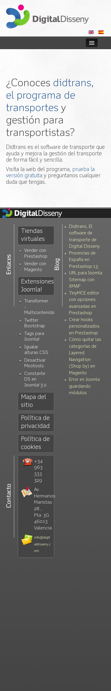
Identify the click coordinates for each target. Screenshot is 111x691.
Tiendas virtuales (33, 235)
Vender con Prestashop (35, 254)
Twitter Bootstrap (34, 323)
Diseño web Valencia (47, 16)
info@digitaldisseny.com (42, 544)
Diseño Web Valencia (37, 213)
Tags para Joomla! (34, 337)
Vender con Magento (35, 267)
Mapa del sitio (33, 401)
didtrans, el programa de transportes (50, 95)
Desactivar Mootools (35, 363)
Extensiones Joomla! (37, 286)
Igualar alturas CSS (36, 350)
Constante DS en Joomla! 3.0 (35, 380)
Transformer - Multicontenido (39, 307)
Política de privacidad (35, 422)
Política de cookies (35, 443)
